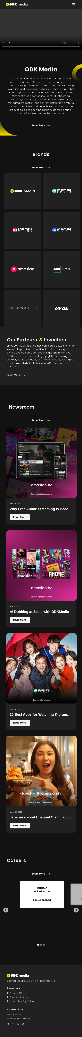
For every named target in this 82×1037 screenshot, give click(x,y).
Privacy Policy (14, 1014)
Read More (19, 517)
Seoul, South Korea (18, 997)
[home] (17, 4)
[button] (74, 4)
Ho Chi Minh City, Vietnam (21, 1001)
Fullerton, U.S (14, 993)
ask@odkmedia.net (18, 1018)
